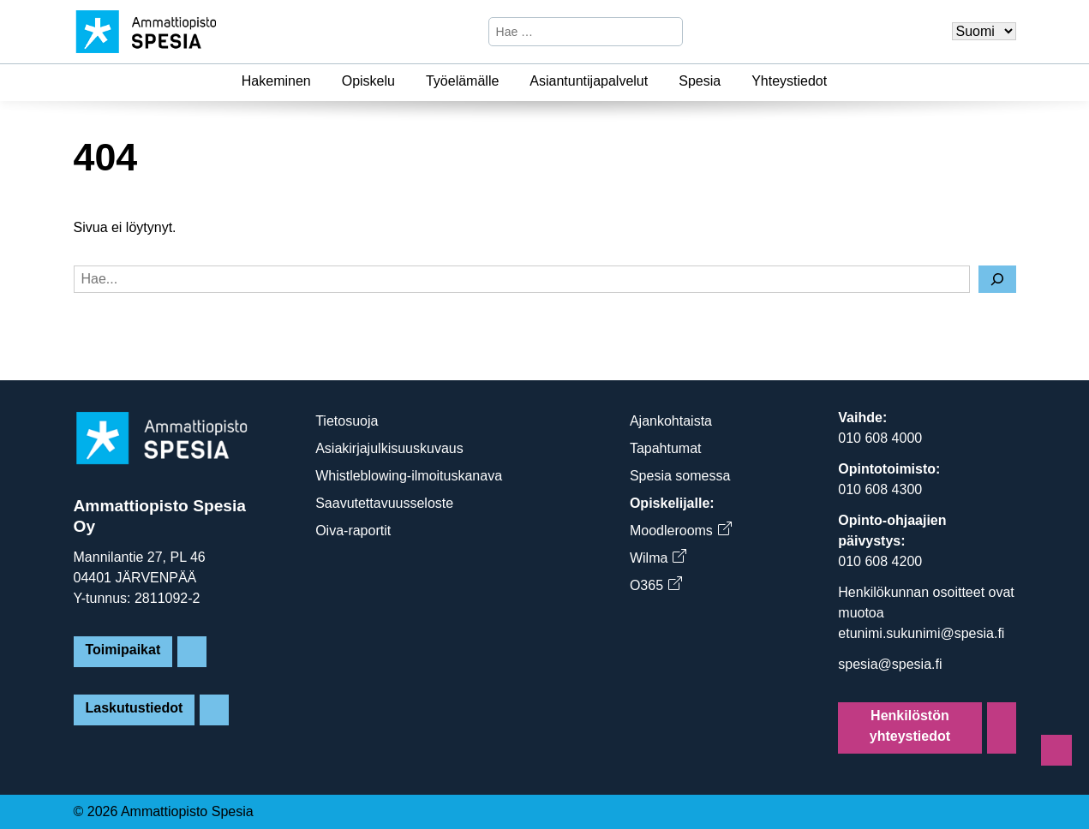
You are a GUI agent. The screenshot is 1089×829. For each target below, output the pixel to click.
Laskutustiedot (134, 708)
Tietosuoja (346, 421)
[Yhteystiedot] (837, 81)
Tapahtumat (666, 448)
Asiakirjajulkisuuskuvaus (389, 448)
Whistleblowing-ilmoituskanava (408, 475)
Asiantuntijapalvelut (589, 81)
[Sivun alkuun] (1056, 750)
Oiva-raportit (353, 530)
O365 (655, 585)
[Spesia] (731, 81)
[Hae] (667, 31)
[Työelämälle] (509, 81)
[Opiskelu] (405, 81)
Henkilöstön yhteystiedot (910, 725)
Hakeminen (276, 81)
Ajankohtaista (671, 421)
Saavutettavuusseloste (384, 503)
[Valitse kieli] (984, 31)
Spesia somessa (680, 475)
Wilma (657, 558)
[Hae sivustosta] (571, 31)
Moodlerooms (680, 530)
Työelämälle (462, 81)
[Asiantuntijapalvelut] (658, 81)
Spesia (700, 81)
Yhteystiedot (789, 81)
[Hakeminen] (321, 81)
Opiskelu (368, 81)
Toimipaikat (123, 649)
